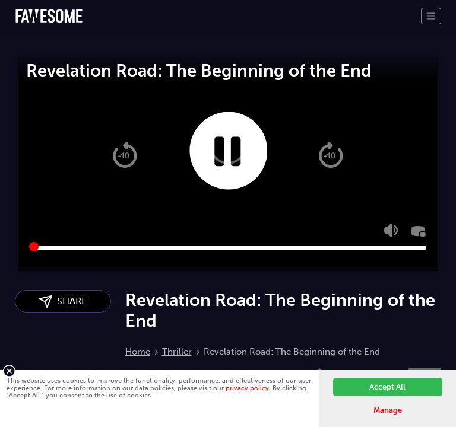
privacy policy (247, 388)
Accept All (387, 387)
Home (137, 351)
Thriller (177, 351)
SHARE (63, 301)
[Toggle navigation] (431, 16)
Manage (387, 410)
